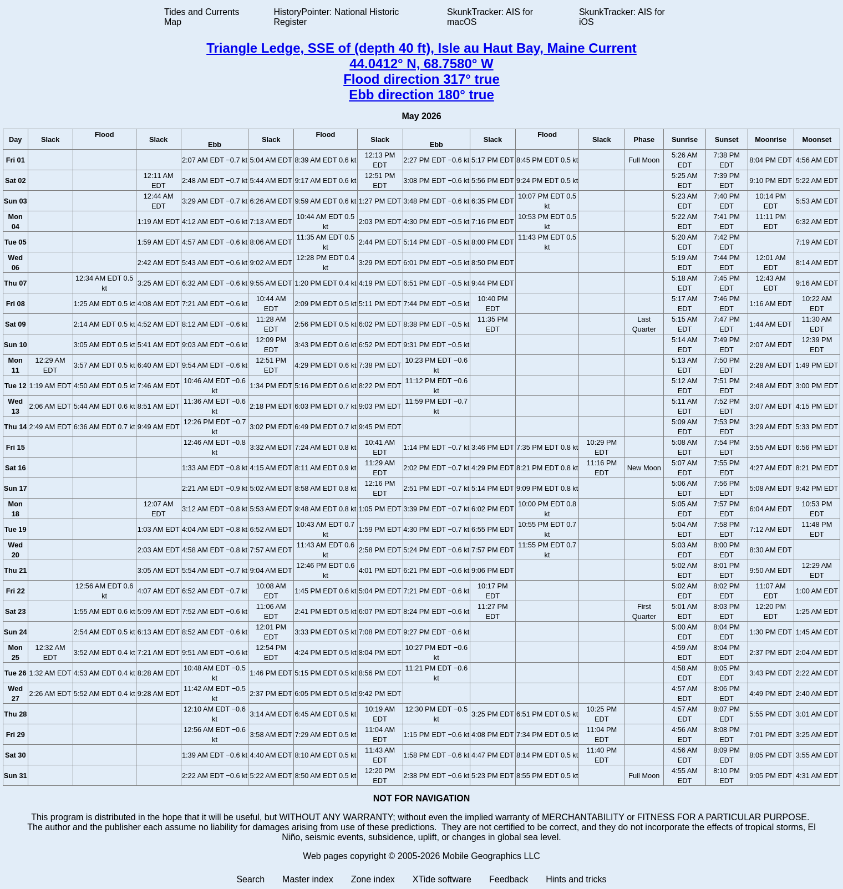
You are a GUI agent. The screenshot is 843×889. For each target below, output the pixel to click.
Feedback (508, 879)
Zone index (373, 879)
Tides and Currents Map (201, 17)
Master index (307, 879)
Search (250, 879)
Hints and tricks (576, 879)
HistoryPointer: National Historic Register (336, 17)
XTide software (442, 879)
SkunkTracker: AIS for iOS (622, 17)
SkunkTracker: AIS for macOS (490, 17)
